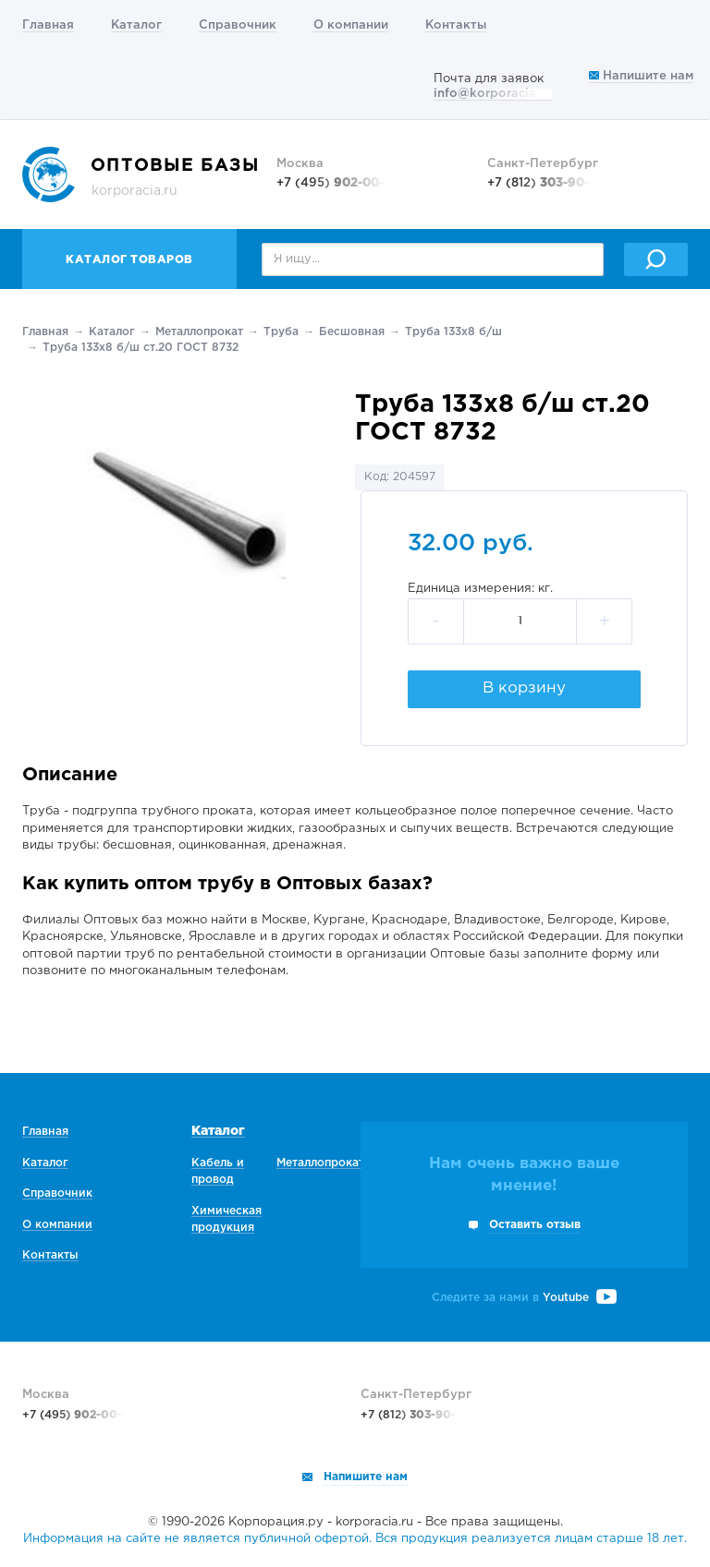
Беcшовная (352, 332)
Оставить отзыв (535, 1225)
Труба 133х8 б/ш (453, 332)
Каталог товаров (129, 260)
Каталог (136, 25)
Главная (48, 25)
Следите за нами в (524, 1298)
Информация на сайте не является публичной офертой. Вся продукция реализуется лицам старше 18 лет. (355, 1539)
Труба (281, 332)
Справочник (237, 25)
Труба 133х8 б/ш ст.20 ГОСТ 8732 (141, 348)
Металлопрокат (199, 332)
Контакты (455, 25)
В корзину (524, 688)
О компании (350, 25)
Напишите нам (641, 76)
